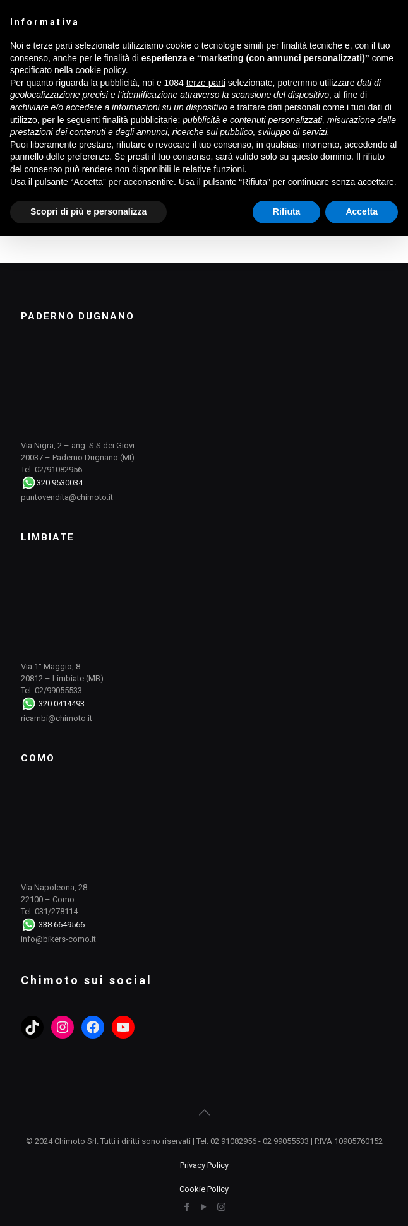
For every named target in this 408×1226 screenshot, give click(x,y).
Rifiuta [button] (287, 211)
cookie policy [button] (101, 70)
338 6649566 (62, 924)
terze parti (205, 83)
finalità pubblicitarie (139, 120)
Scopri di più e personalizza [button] (88, 211)
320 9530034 (60, 482)
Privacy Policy (204, 1165)
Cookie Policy (204, 1189)
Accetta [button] (361, 211)
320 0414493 (62, 703)
